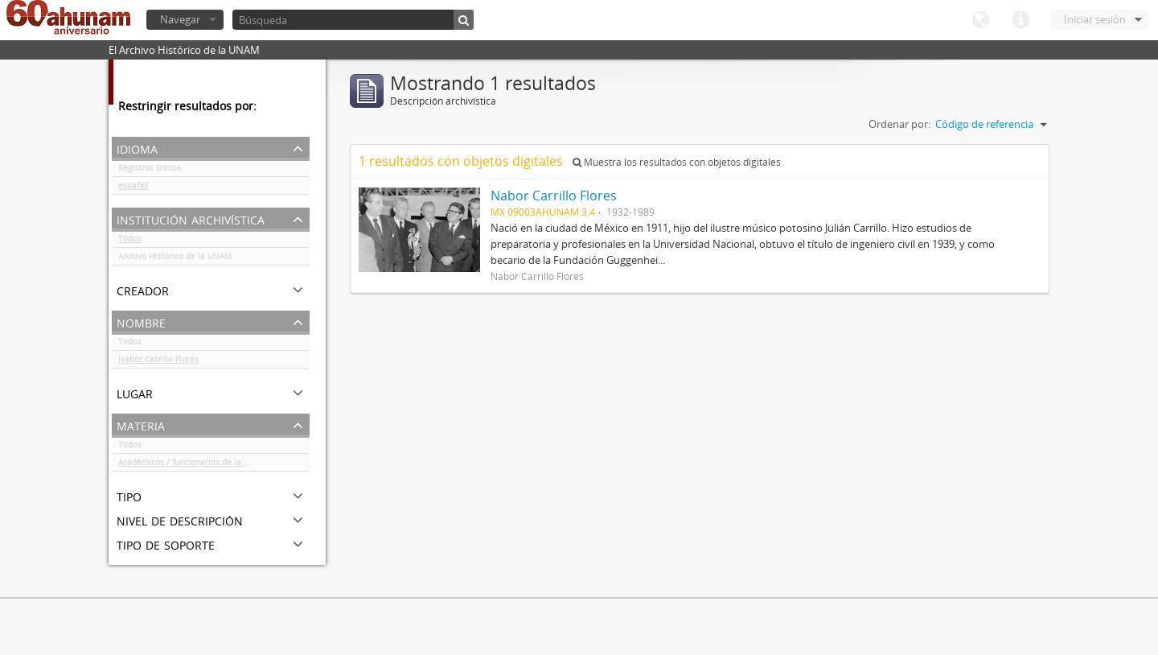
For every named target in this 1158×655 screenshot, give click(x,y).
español (133, 188)
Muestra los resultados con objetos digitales (677, 162)
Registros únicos (149, 170)
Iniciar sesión (1095, 19)
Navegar (180, 19)
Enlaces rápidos (1020, 20)
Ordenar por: (899, 124)
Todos (130, 241)
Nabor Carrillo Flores (158, 362)
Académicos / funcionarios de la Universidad (204, 465)
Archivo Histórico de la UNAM (175, 259)
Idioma (980, 20)
